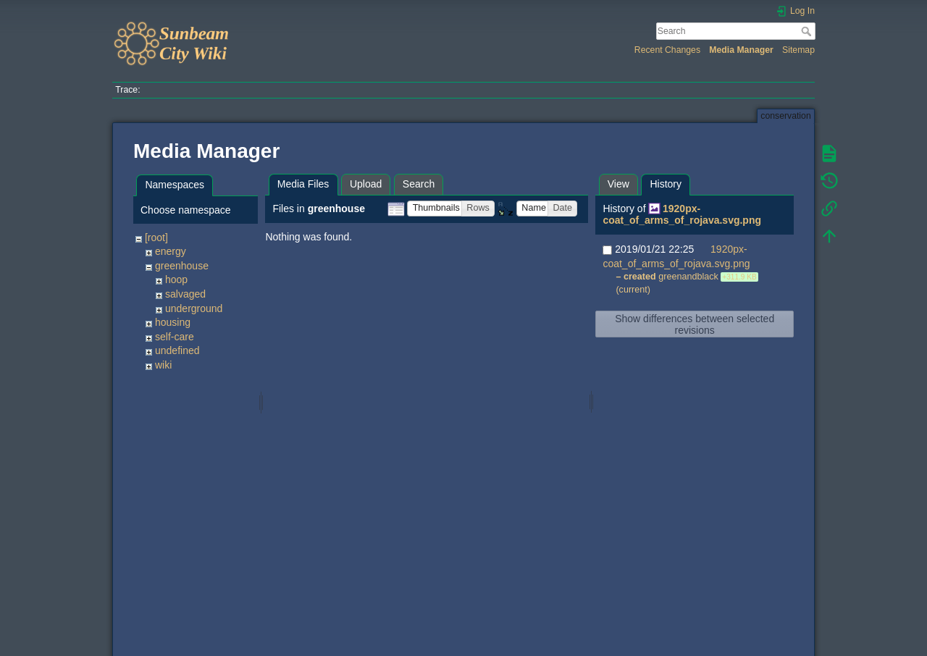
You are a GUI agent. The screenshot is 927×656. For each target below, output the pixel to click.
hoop (176, 279)
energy (170, 251)
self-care (174, 336)
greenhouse (182, 266)
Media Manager (741, 50)
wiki (163, 365)
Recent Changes (667, 50)
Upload (366, 184)
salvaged (185, 294)
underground (193, 308)
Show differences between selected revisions (694, 324)
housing (172, 322)
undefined (177, 350)
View (618, 184)
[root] (156, 237)
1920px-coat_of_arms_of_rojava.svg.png (682, 215)
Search (808, 31)
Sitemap (798, 50)
